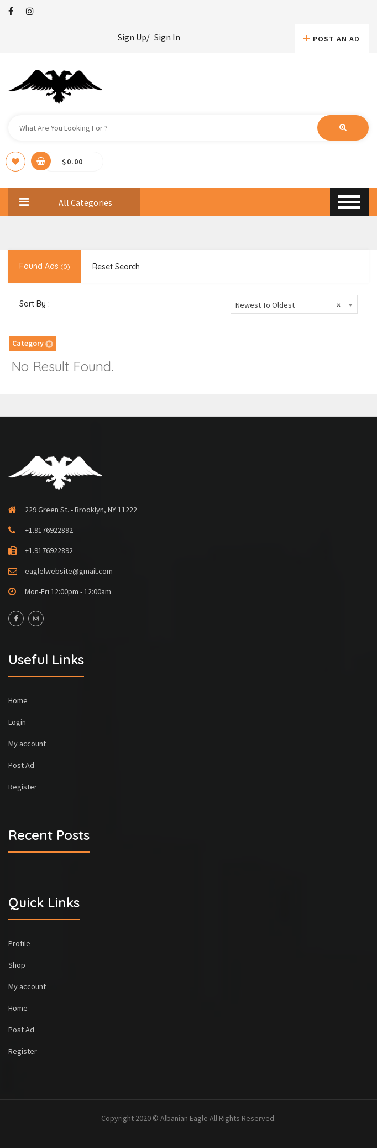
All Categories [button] (60, 202)
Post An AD (331, 39)
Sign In (167, 37)
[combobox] (294, 304)
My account (27, 744)
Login (17, 722)
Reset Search (116, 267)
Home (18, 700)
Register (22, 787)
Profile (19, 943)
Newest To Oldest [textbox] (288, 305)
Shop (16, 965)
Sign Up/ (134, 37)
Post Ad (21, 765)
